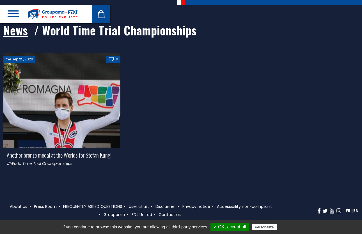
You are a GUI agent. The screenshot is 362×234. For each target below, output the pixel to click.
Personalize (264, 227)
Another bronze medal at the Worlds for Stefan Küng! (59, 155)
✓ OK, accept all (229, 226)
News (15, 30)
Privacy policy (291, 227)
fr (348, 210)
